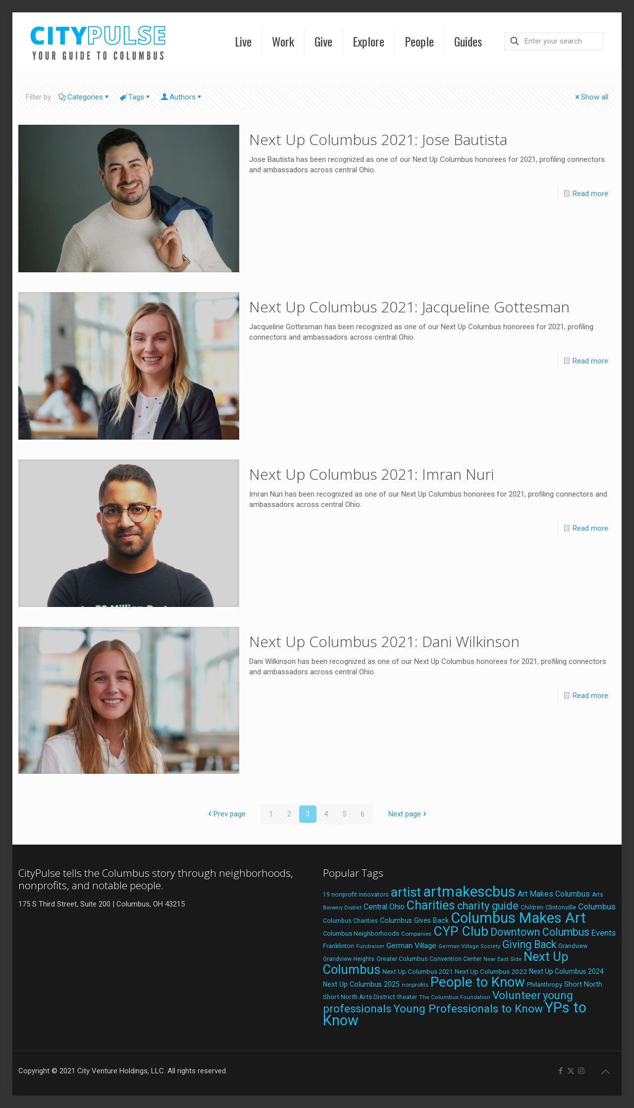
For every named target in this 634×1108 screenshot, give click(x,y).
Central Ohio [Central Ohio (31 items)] (384, 906)
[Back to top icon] (605, 1071)
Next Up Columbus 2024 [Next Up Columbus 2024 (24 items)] (566, 971)
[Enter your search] (553, 41)
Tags (135, 97)
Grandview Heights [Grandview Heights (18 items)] (348, 959)
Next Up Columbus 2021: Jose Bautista (378, 139)
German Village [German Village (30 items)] (411, 945)
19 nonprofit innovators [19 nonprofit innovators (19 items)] (356, 894)
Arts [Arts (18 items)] (597, 894)
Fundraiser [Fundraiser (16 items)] (370, 946)
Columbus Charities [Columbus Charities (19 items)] (350, 920)
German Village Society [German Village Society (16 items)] (469, 946)
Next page (408, 813)
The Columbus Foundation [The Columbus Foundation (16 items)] (454, 997)
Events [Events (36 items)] (603, 933)
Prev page (226, 813)
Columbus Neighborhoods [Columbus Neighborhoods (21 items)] (361, 933)
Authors (181, 97)
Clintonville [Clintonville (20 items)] (560, 907)
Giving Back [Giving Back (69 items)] (529, 944)
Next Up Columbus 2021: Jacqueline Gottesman (409, 307)
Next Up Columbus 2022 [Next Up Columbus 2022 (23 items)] (491, 971)
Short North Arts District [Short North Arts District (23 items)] (359, 997)
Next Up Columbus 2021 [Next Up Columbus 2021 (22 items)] (417, 971)
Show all (591, 97)
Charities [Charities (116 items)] (431, 905)
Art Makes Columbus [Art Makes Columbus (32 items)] (554, 894)
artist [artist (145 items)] (406, 892)
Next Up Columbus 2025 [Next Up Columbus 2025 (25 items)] (361, 984)
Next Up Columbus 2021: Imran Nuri (371, 474)
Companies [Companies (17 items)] (416, 933)
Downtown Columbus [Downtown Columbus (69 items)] (539, 932)
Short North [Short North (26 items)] (583, 984)
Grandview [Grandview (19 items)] (572, 946)
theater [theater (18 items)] (407, 997)
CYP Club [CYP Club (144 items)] (460, 931)
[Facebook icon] (560, 1070)
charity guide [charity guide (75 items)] (488, 906)
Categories (84, 97)
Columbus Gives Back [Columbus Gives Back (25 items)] (414, 920)
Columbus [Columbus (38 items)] (597, 906)
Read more (590, 193)
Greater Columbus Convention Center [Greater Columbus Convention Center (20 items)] (428, 958)
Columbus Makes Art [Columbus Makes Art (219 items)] (518, 917)
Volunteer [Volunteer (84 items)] (516, 995)
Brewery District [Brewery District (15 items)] (342, 908)
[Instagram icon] (581, 1070)
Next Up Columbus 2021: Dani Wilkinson (384, 641)
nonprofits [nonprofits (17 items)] (415, 984)
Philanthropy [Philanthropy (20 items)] (544, 984)
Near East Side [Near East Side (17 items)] (502, 959)
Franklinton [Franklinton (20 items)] (338, 946)
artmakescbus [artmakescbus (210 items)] (469, 891)
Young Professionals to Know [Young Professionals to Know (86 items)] (468, 1008)
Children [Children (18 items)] (532, 907)
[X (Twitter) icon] (571, 1070)
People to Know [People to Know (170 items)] (477, 982)
